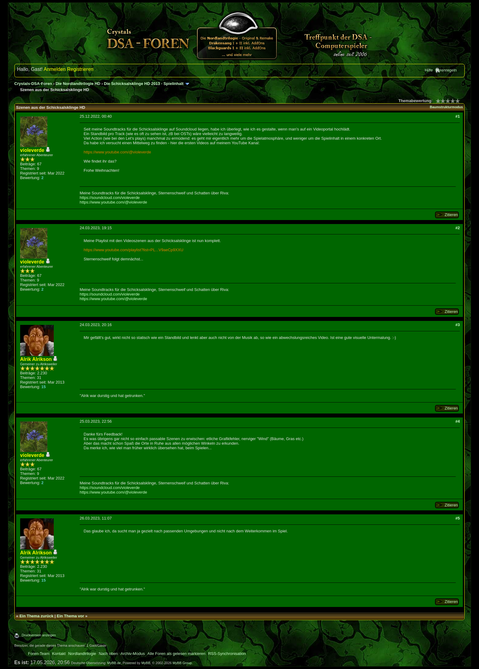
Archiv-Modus (132, 653)
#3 (457, 324)
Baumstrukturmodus (446, 107)
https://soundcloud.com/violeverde (110, 197)
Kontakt (59, 653)
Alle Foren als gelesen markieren (177, 653)
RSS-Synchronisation (227, 653)
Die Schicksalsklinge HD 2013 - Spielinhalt (144, 83)
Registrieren (80, 69)
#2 (457, 228)
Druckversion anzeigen (39, 635)
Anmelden (55, 69)
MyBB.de (114, 663)
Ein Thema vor (70, 616)
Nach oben (108, 653)
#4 (457, 421)
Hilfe (429, 70)
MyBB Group (182, 663)
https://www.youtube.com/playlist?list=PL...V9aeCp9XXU (133, 250)
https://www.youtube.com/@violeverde (117, 152)
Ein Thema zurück (36, 616)
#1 (457, 116)
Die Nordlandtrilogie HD (78, 83)
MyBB (145, 663)
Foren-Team (38, 653)
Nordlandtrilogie (82, 653)
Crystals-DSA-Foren (33, 83)
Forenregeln (446, 70)
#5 (457, 518)
